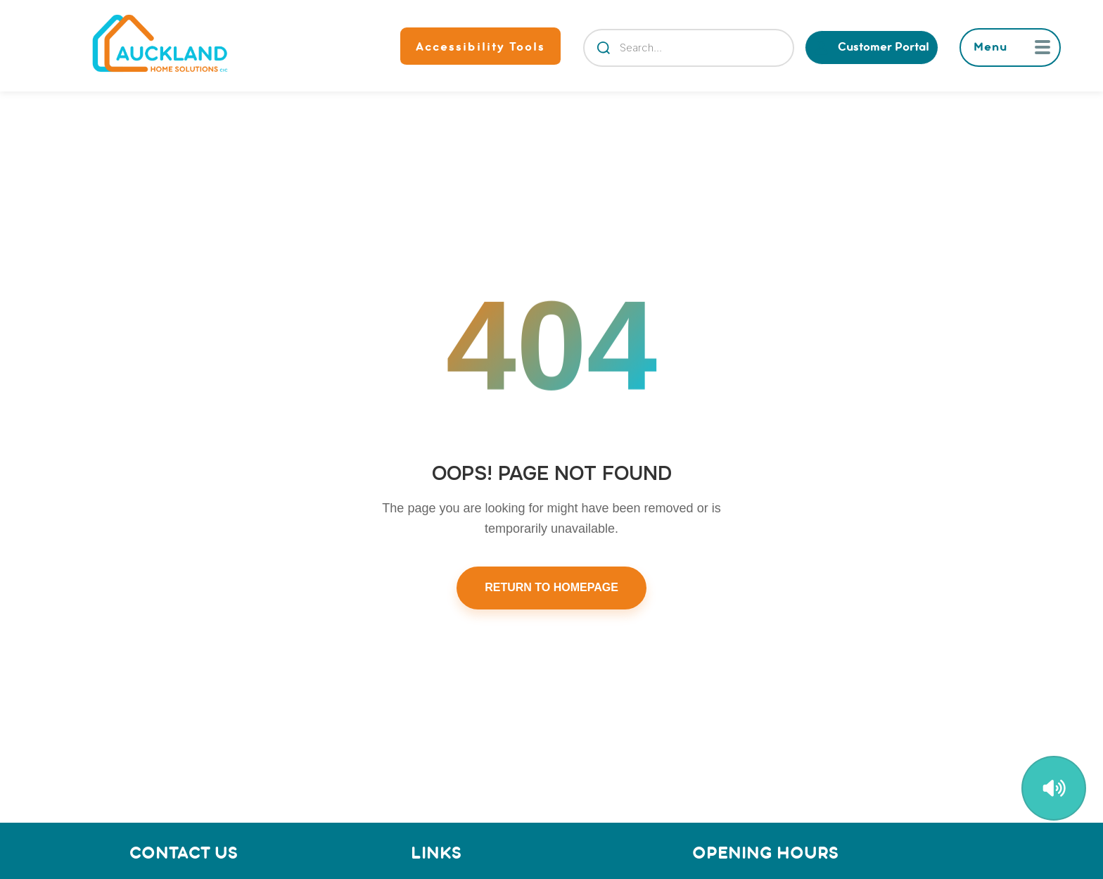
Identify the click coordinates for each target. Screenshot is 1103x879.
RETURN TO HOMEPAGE (551, 587)
